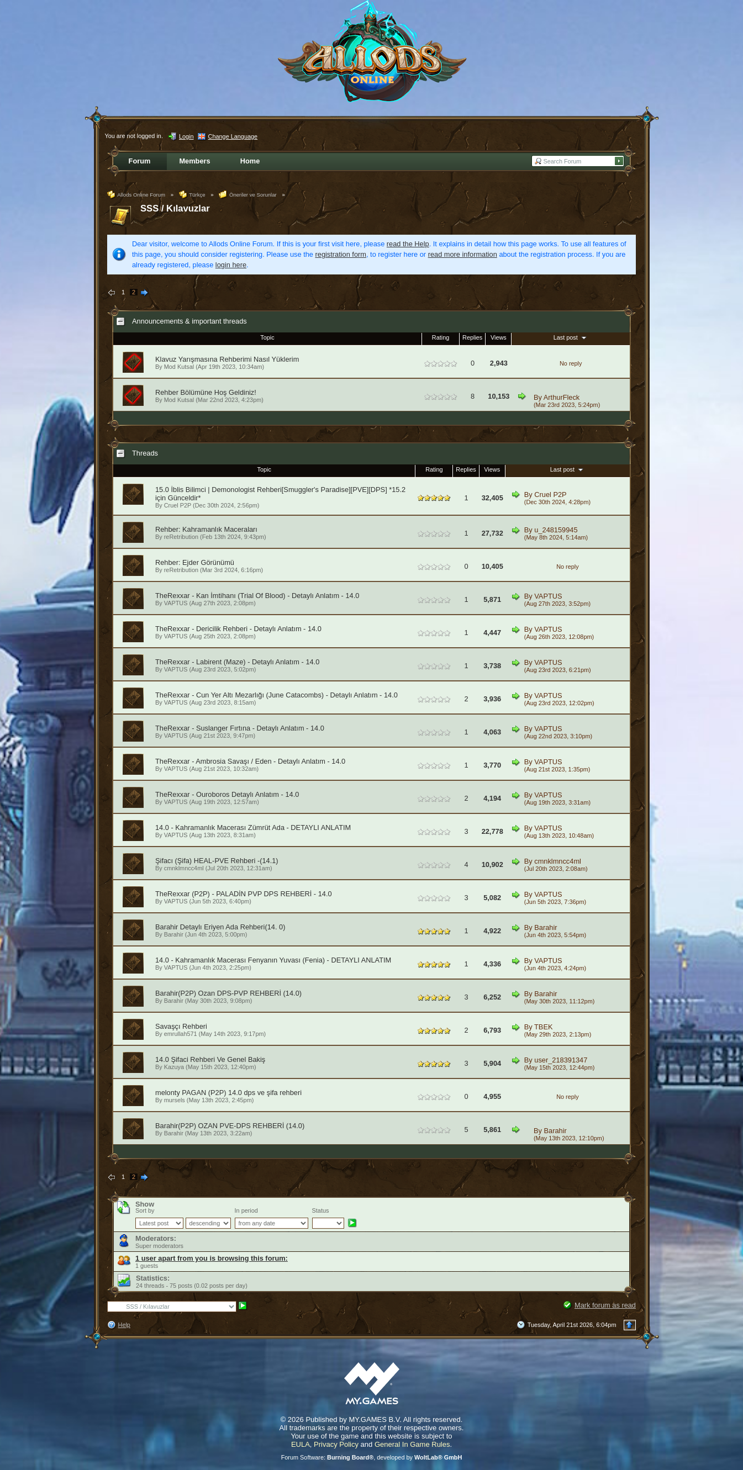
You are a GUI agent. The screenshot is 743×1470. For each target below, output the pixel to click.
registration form (340, 254)
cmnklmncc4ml (184, 868)
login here (230, 265)
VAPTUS (176, 603)
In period (246, 1210)
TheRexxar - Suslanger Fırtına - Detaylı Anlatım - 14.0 (239, 728)
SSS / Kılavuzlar (175, 208)
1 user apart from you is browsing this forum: (211, 1258)
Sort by (144, 1210)
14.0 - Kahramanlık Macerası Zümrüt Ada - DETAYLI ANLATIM (253, 827)
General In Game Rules (412, 1444)
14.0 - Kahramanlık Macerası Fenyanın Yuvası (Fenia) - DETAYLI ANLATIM (273, 960)
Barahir (173, 934)
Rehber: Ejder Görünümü (194, 562)
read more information (462, 254)
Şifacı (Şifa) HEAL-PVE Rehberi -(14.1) (216, 860)
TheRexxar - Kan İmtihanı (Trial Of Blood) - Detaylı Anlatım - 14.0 (257, 595)
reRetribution (181, 536)
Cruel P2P (177, 505)
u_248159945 (555, 530)
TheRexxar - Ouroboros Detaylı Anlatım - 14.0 (227, 794)
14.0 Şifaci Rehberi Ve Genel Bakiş (210, 1059)
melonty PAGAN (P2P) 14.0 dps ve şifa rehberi (228, 1092)
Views (499, 337)
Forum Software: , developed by (371, 1457)
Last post (571, 337)
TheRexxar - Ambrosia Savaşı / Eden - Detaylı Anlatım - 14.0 (250, 761)
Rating (440, 337)
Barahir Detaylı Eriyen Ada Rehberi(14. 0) (220, 927)
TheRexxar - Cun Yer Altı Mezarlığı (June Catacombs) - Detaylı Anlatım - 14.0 (276, 695)
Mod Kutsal (179, 366)
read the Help (408, 244)
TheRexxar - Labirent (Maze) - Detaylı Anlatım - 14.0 (237, 662)
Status (320, 1210)
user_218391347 (560, 1060)
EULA (300, 1444)
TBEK (543, 1027)
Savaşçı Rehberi (181, 1026)
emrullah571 (180, 1033)
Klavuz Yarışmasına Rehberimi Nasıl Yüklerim (227, 359)
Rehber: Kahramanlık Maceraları (206, 529)
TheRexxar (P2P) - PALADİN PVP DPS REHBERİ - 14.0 (243, 894)
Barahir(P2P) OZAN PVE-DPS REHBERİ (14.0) (229, 1126)
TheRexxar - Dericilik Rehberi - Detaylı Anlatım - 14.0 (238, 629)
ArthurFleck (561, 397)
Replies (472, 337)
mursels (174, 1100)
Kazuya (174, 1067)
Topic (267, 337)
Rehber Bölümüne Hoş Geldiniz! (205, 392)
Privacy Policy (336, 1444)
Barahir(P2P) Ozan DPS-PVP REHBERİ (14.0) (228, 993)
